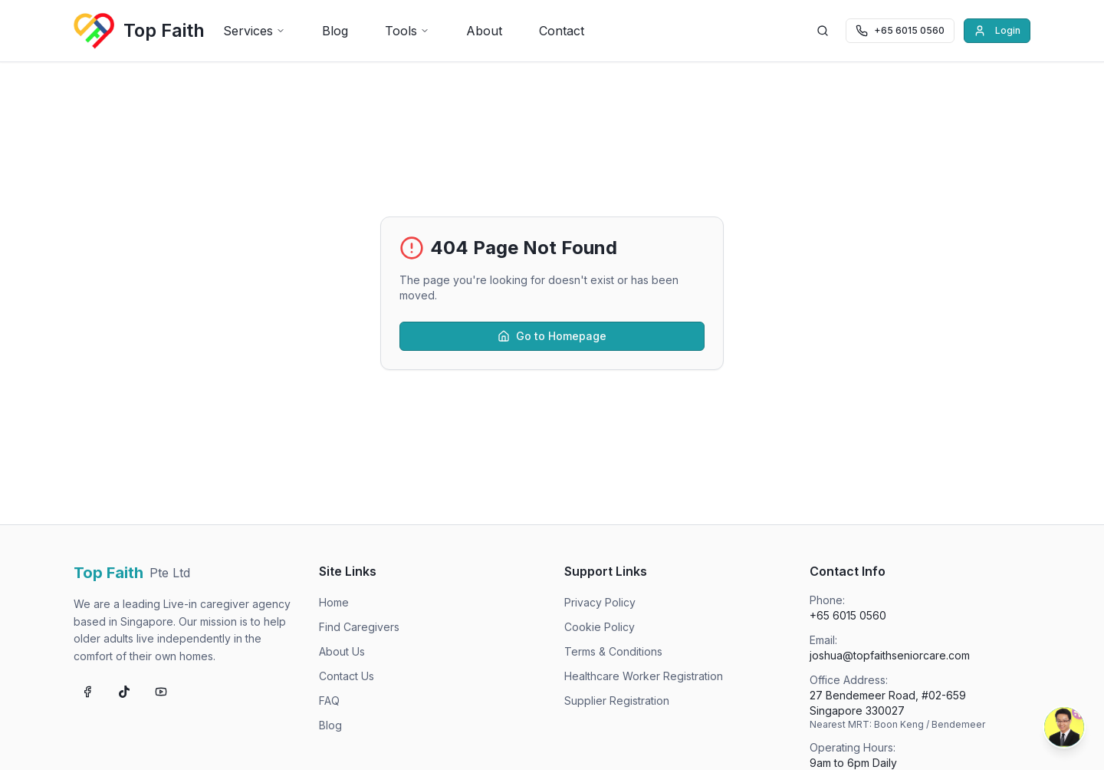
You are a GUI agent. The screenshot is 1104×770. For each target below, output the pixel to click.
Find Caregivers (359, 626)
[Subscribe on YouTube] (161, 692)
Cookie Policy (599, 626)
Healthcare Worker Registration (643, 675)
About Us (342, 651)
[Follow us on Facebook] (87, 692)
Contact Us (346, 675)
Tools (407, 30)
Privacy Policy (600, 602)
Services (254, 30)
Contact (561, 30)
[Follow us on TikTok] (124, 692)
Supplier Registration (616, 700)
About (484, 30)
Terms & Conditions (613, 651)
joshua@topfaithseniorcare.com (890, 655)
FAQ (329, 700)
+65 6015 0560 (848, 615)
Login (997, 31)
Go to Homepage (552, 335)
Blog (335, 30)
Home (334, 602)
